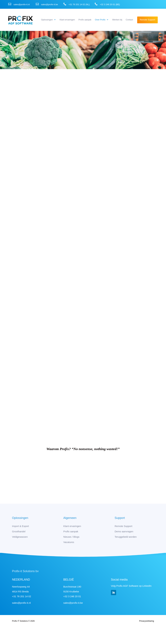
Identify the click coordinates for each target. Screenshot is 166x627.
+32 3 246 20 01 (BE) (110, 4)
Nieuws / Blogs (71, 536)
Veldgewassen (20, 536)
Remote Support (147, 19)
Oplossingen (47, 19)
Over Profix (100, 19)
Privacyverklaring (146, 621)
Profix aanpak (85, 19)
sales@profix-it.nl (21, 4)
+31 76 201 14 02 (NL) (79, 4)
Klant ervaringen (67, 19)
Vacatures (68, 542)
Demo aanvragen (124, 531)
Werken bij (117, 19)
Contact (129, 19)
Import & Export (20, 526)
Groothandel (18, 531)
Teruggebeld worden (126, 536)
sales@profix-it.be (49, 4)
